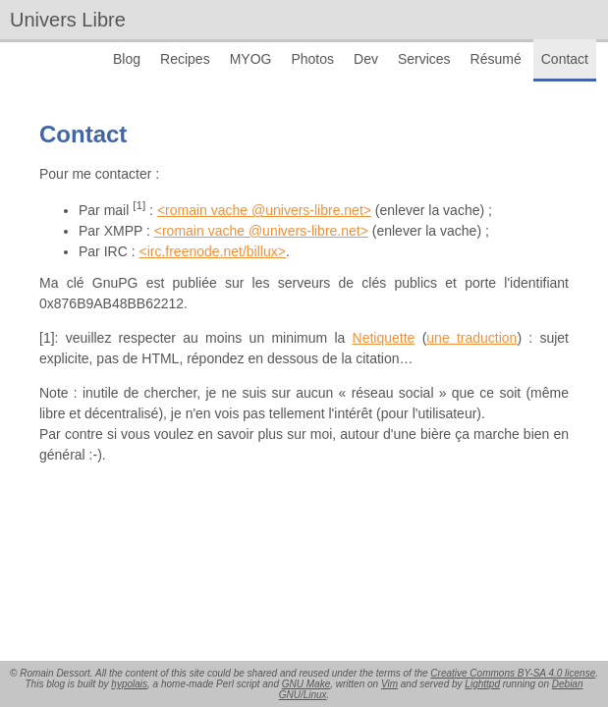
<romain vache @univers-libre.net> (264, 210)
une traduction (471, 338)
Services (424, 59)
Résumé (496, 59)
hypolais (129, 684)
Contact (564, 59)
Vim (389, 684)
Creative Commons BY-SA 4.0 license (512, 673)
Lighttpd (482, 684)
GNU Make (306, 684)
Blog (126, 59)
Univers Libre (68, 19)
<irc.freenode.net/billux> (211, 251)
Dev (366, 59)
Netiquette (384, 338)
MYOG (251, 59)
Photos (312, 59)
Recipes (185, 59)
